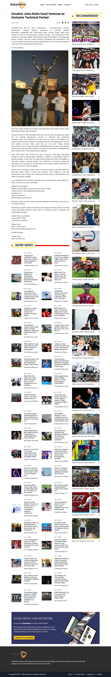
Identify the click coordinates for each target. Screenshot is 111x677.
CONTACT (67, 5)
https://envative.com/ (18, 226)
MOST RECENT (51, 5)
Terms (70, 674)
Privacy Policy (80, 674)
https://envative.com (24, 198)
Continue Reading (17, 48)
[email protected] (31, 183)
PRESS (60, 5)
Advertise (90, 674)
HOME (42, 5)
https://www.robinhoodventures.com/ (23, 229)
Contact (99, 674)
